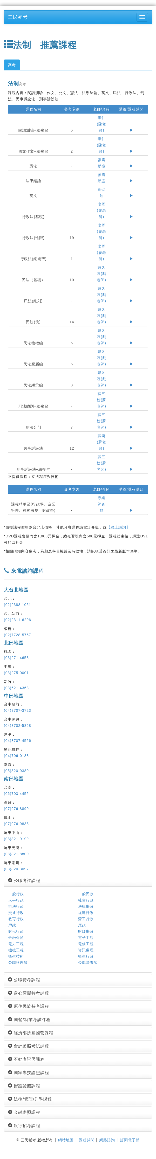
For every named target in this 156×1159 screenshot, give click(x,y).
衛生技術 (16, 956)
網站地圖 (66, 1140)
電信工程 (86, 944)
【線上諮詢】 (118, 527)
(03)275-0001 (16, 673)
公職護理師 (18, 962)
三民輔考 (18, 17)
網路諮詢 (107, 1140)
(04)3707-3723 (17, 710)
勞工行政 (86, 919)
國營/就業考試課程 (29, 1019)
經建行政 (86, 913)
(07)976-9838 (16, 824)
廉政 (82, 925)
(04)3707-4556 (17, 741)
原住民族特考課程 (28, 1006)
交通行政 (16, 913)
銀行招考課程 (24, 1125)
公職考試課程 (24, 880)
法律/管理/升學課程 (30, 1099)
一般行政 (16, 894)
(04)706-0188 (16, 756)
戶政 (12, 925)
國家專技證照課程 (28, 1072)
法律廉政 (86, 906)
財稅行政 (16, 931)
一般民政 (86, 894)
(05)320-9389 (16, 771)
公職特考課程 (24, 980)
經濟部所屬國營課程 (30, 1033)
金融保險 (16, 938)
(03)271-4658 (16, 658)
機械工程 (16, 950)
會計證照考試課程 (28, 1046)
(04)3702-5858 (17, 725)
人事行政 (16, 900)
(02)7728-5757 (17, 635)
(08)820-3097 (16, 869)
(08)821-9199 (16, 839)
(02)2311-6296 (17, 620)
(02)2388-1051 (17, 605)
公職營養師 (88, 962)
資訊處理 (86, 950)
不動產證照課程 (26, 1059)
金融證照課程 (24, 1112)
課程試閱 (86, 1140)
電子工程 (86, 938)
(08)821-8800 (16, 854)
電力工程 (16, 944)
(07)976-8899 (16, 809)
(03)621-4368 (16, 688)
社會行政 (86, 900)
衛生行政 (86, 956)
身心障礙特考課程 (28, 993)
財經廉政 (86, 931)
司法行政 (16, 906)
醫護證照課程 (24, 1086)
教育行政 (16, 919)
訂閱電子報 (130, 1140)
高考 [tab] (12, 65)
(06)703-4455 (16, 794)
